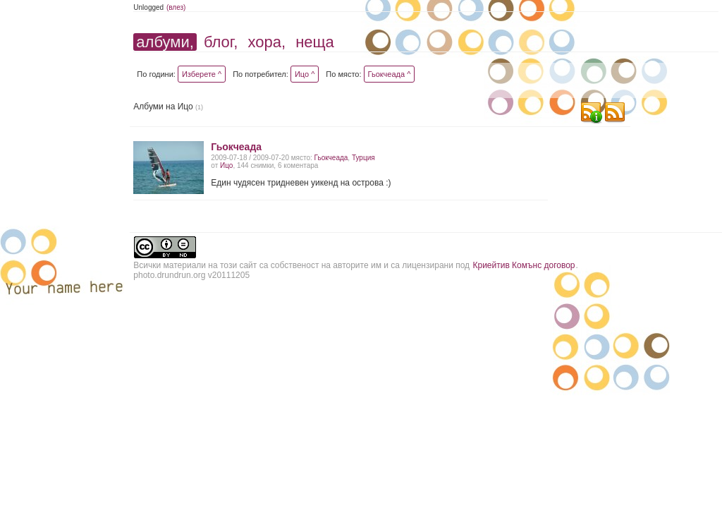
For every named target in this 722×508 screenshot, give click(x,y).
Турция (363, 158)
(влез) (176, 7)
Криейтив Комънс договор (523, 265)
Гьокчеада (236, 146)
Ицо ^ (304, 74)
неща (314, 42)
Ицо (226, 165)
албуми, (164, 42)
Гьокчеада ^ (389, 74)
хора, (266, 42)
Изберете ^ (201, 74)
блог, (221, 42)
